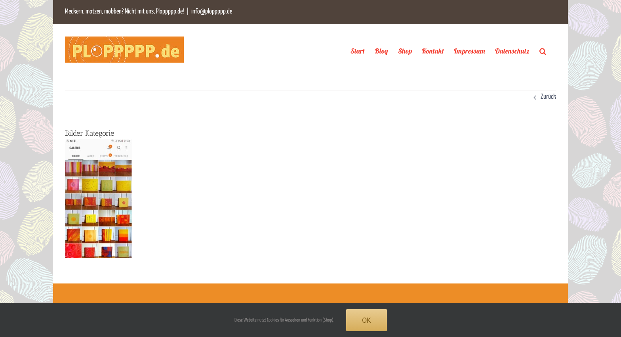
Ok (366, 320)
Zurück (548, 97)
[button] (542, 51)
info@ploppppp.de (211, 11)
